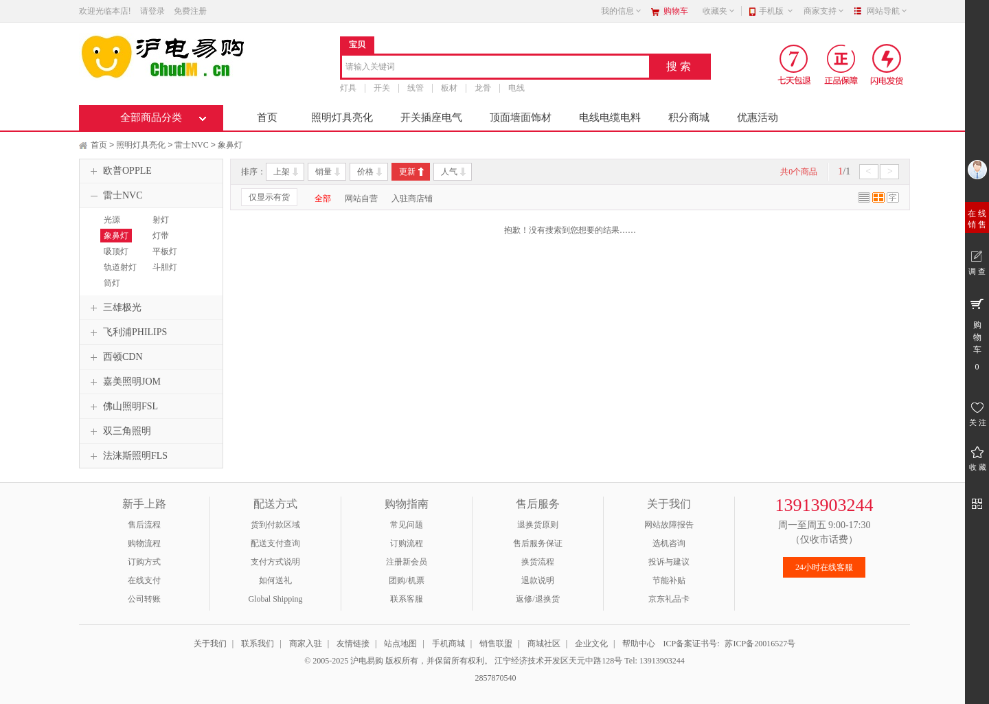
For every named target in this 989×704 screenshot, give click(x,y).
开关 (382, 88)
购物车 (675, 11)
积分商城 (688, 117)
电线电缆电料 (610, 117)
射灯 (160, 220)
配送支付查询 (275, 543)
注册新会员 (406, 562)
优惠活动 (757, 117)
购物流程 (144, 543)
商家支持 (824, 11)
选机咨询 (668, 543)
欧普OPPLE (119, 171)
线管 (415, 88)
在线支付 (144, 580)
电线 (516, 88)
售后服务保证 (537, 543)
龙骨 (483, 88)
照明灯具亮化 (342, 117)
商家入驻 (305, 643)
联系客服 (406, 599)
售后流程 (144, 525)
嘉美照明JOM (124, 381)
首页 (267, 117)
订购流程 (406, 543)
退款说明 (537, 580)
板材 (449, 88)
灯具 (348, 88)
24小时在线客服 (824, 567)
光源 (112, 220)
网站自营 (361, 198)
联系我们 (257, 643)
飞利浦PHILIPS (127, 332)
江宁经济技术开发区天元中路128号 (559, 661)
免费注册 (190, 11)
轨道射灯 (120, 267)
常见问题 (406, 525)
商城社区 (543, 643)
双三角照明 (119, 431)
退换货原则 (537, 525)
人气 (449, 172)
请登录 (152, 11)
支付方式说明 (275, 562)
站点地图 (400, 643)
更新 (407, 172)
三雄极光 (114, 307)
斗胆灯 (164, 267)
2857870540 (494, 678)
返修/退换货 (537, 599)
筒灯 (112, 283)
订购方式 (144, 562)
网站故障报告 (669, 525)
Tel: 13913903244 (654, 661)
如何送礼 (275, 580)
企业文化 (591, 643)
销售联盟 (495, 643)
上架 (281, 172)
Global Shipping (275, 599)
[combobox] (495, 68)
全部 (323, 198)
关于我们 (210, 643)
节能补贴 (668, 580)
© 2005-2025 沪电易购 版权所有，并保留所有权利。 (398, 661)
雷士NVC (191, 145)
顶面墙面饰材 (521, 117)
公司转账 (144, 599)
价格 (365, 172)
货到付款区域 (275, 525)
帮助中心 (638, 643)
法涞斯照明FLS (127, 456)
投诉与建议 (669, 562)
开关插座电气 (431, 117)
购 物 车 (977, 334)
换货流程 (537, 562)
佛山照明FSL (122, 406)
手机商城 (448, 643)
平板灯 (164, 251)
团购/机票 (406, 580)
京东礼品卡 (669, 599)
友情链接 (353, 643)
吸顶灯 (116, 251)
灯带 (160, 235)
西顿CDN (115, 357)
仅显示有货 (269, 197)
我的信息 (621, 11)
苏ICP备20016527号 (760, 643)
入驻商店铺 (412, 198)
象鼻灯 (230, 145)
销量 (323, 172)
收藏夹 (719, 11)
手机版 (776, 11)
